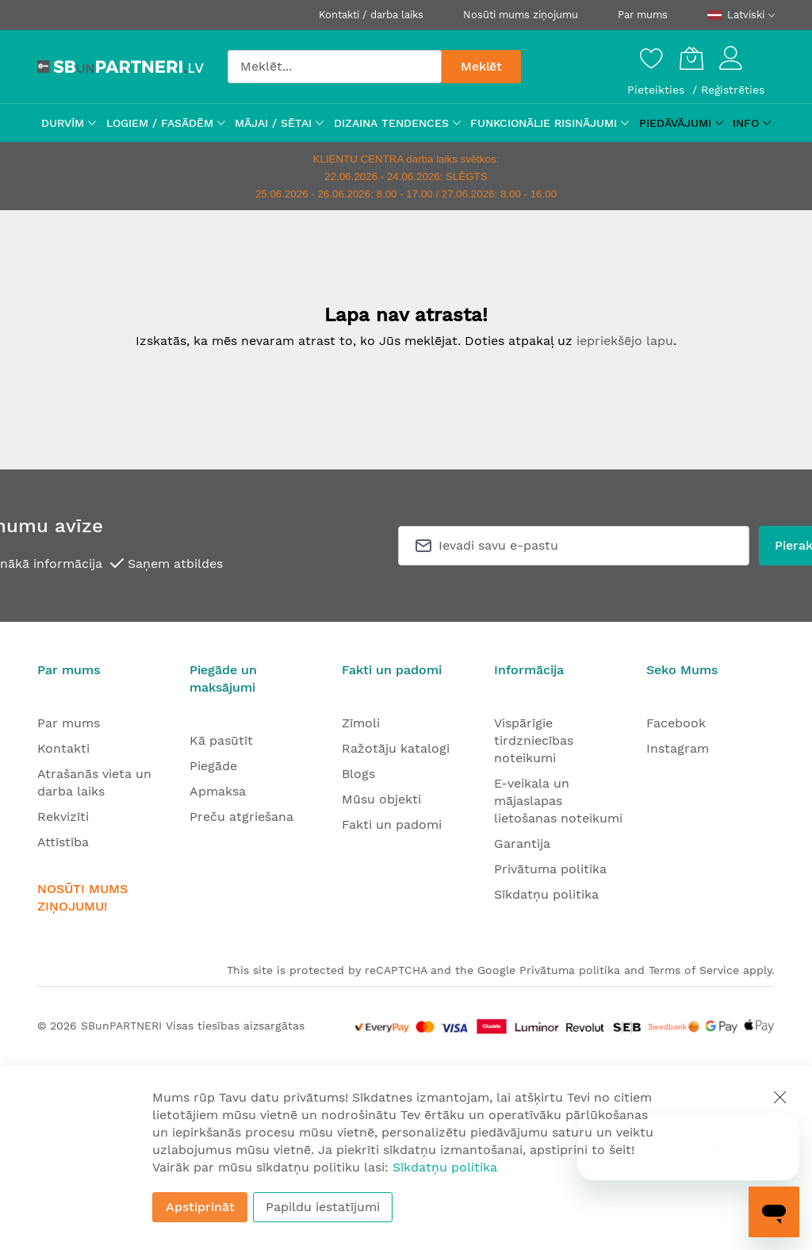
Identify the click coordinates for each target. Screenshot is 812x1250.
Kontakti (63, 748)
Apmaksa (218, 791)
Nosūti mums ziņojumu (520, 15)
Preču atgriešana (241, 816)
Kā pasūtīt (221, 740)
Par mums (643, 15)
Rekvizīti (63, 816)
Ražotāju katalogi (396, 748)
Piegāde (213, 765)
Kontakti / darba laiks (371, 15)
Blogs (358, 773)
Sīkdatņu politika (546, 894)
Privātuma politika (550, 868)
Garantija (522, 843)
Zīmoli (361, 722)
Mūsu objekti (381, 799)
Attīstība (63, 841)
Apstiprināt (200, 1206)
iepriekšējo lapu (624, 340)
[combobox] (335, 66)
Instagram (677, 748)
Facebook (676, 722)
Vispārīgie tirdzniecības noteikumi (533, 740)
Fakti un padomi (392, 824)
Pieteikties (657, 89)
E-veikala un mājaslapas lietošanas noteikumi (558, 801)
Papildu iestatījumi (323, 1206)
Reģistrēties (732, 89)
